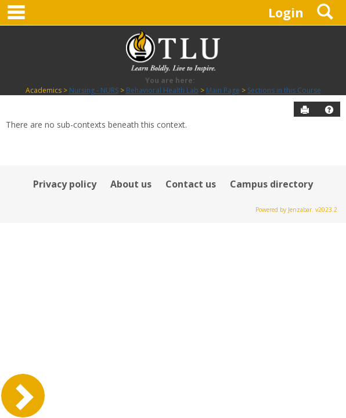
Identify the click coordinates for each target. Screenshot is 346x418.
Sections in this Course (284, 90)
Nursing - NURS (93, 90)
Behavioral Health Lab (162, 90)
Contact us (190, 184)
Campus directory (271, 184)
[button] (329, 109)
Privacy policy (64, 184)
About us (131, 184)
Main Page (223, 90)
